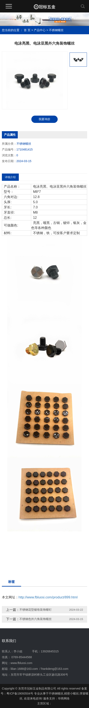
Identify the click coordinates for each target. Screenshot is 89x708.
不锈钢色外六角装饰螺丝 (35, 619)
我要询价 (44, 119)
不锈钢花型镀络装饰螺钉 (35, 609)
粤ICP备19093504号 (19, 693)
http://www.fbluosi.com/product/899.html (48, 597)
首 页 (27, 30)
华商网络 (64, 698)
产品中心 (40, 30)
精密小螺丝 (71, 693)
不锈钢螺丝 (56, 30)
